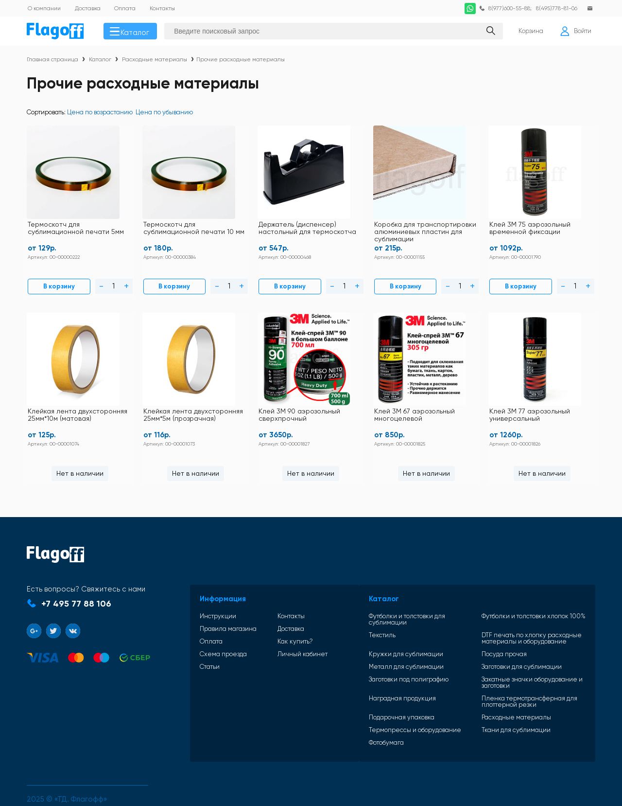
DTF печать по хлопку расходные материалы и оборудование (516, 615)
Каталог (132, 32)
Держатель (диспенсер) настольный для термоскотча (257, 229)
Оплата (198, 625)
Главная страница (52, 61)
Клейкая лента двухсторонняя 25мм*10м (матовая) (546, 229)
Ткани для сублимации (501, 707)
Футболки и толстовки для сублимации (395, 599)
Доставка (264, 612)
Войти (574, 32)
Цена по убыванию (164, 114)
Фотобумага (355, 719)
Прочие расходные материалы (240, 61)
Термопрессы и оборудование (384, 707)
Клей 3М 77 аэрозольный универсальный (546, 403)
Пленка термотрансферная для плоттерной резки (514, 678)
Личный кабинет (276, 637)
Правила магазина (215, 612)
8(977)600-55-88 (506, 8)
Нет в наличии (550, 282)
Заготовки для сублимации (506, 644)
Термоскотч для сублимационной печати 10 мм (163, 229)
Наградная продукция (371, 675)
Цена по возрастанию (100, 114)
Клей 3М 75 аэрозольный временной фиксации (451, 225)
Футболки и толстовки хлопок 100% (518, 599)
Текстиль (351, 612)
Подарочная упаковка (370, 694)
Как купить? (268, 625)
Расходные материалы (154, 61)
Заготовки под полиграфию (377, 656)
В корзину (50, 282)
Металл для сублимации (375, 644)
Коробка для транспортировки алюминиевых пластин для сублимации (358, 229)
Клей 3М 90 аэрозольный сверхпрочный (227, 403)
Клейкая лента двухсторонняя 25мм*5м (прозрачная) (66, 407)
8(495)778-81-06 (555, 8)
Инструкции (205, 599)
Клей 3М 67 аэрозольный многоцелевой (386, 403)
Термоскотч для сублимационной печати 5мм (67, 229)
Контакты (264, 599)
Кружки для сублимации (375, 631)
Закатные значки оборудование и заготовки (517, 659)
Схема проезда (210, 637)
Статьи (197, 650)
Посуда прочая (489, 631)
